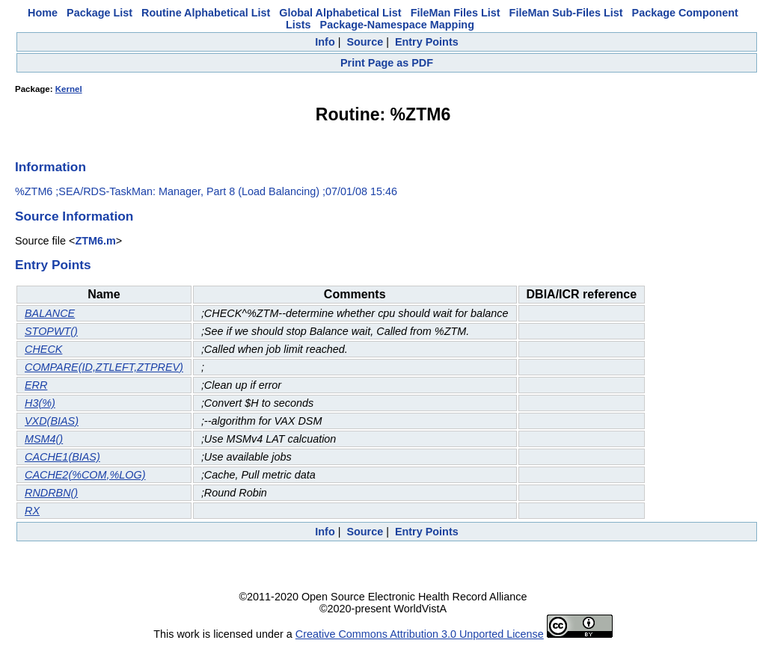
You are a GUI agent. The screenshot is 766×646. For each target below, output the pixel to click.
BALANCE (50, 313)
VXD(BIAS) (52, 421)
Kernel (68, 88)
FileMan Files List (455, 13)
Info (324, 42)
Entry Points (427, 42)
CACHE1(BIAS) (62, 457)
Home (43, 13)
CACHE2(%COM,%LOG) (85, 475)
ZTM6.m (95, 241)
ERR (36, 385)
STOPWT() (51, 331)
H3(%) (40, 403)
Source (364, 42)
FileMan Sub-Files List (566, 13)
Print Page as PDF (386, 63)
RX (32, 511)
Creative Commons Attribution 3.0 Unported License (419, 634)
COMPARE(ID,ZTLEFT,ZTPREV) (104, 367)
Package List (99, 13)
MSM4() (44, 439)
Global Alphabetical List (340, 13)
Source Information (74, 216)
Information (50, 166)
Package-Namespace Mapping (397, 25)
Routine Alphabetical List (205, 13)
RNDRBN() (51, 493)
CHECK (43, 349)
